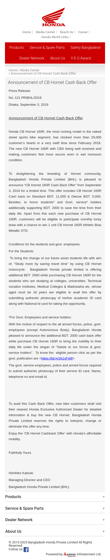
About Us (57, 58)
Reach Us (66, 32)
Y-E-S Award (81, 58)
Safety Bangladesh (86, 47)
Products (16, 47)
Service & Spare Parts (47, 47)
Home (26, 32)
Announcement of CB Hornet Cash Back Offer (43, 73)
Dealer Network (31, 58)
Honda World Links (55, 37)
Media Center (45, 32)
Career (83, 32)
